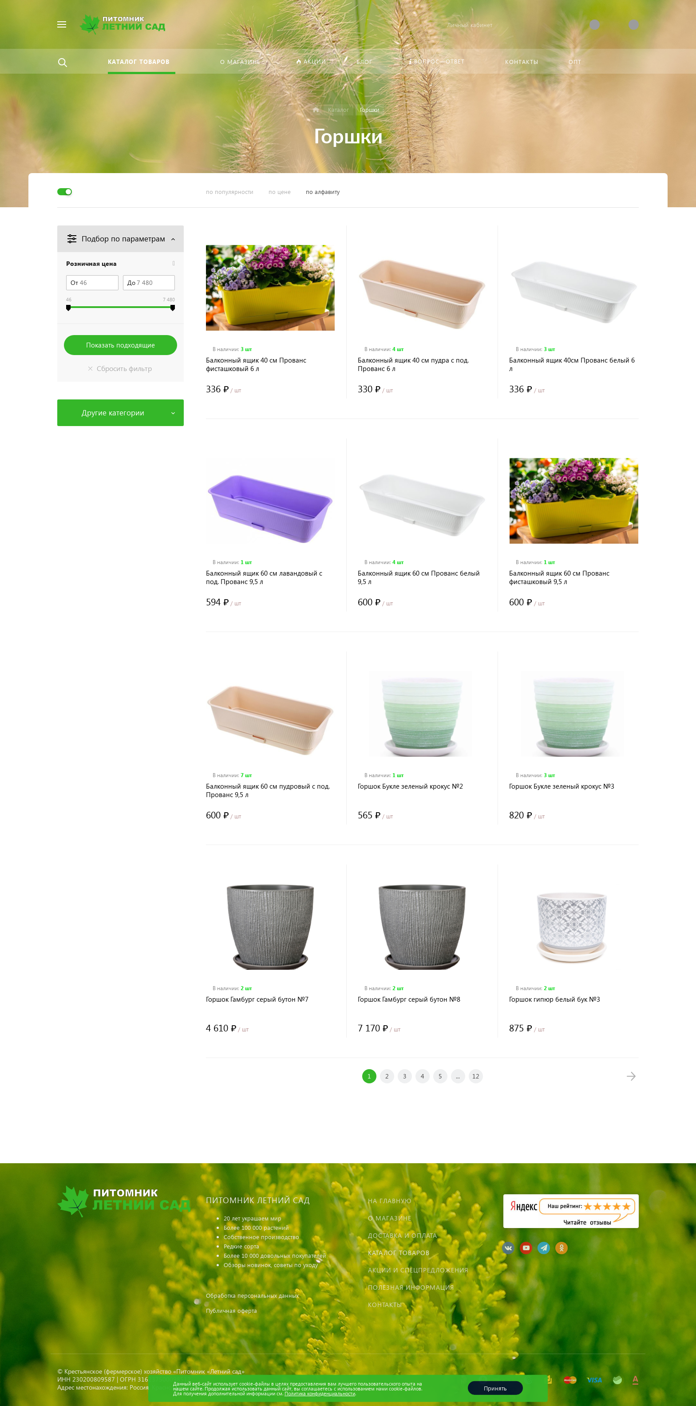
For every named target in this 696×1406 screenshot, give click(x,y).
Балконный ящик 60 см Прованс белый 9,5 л (419, 577)
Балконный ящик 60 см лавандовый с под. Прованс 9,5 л (264, 577)
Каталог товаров (399, 1252)
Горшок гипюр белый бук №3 (554, 999)
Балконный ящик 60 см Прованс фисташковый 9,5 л (559, 577)
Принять (495, 1388)
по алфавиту (323, 191)
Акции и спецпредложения (418, 1270)
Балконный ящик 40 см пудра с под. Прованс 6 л (413, 364)
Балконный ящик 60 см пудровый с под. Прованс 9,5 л (268, 790)
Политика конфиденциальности (320, 1393)
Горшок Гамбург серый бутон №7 (257, 999)
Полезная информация (411, 1287)
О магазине (389, 1218)
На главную (389, 1201)
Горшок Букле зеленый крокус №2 (410, 786)
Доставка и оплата (402, 1235)
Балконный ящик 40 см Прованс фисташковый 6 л (256, 364)
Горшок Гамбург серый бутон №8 (409, 999)
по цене (280, 191)
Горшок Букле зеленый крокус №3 (561, 786)
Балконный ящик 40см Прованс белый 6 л (572, 364)
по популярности (229, 191)
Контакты (385, 1304)
